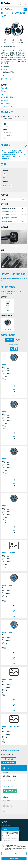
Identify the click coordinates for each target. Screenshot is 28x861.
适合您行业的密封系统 (7, 97)
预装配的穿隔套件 (6, 103)
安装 (2, 94)
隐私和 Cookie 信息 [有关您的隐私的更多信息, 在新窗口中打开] (9, 849)
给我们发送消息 (5, 825)
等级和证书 (4, 88)
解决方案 (7, 8)
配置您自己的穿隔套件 (7, 106)
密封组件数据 (4, 100)
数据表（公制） (6, 79)
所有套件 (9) (14, 344)
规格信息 (3, 91)
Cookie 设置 (14, 853)
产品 (2, 8)
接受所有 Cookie (14, 858)
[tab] (14, 155)
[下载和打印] (25, 9)
